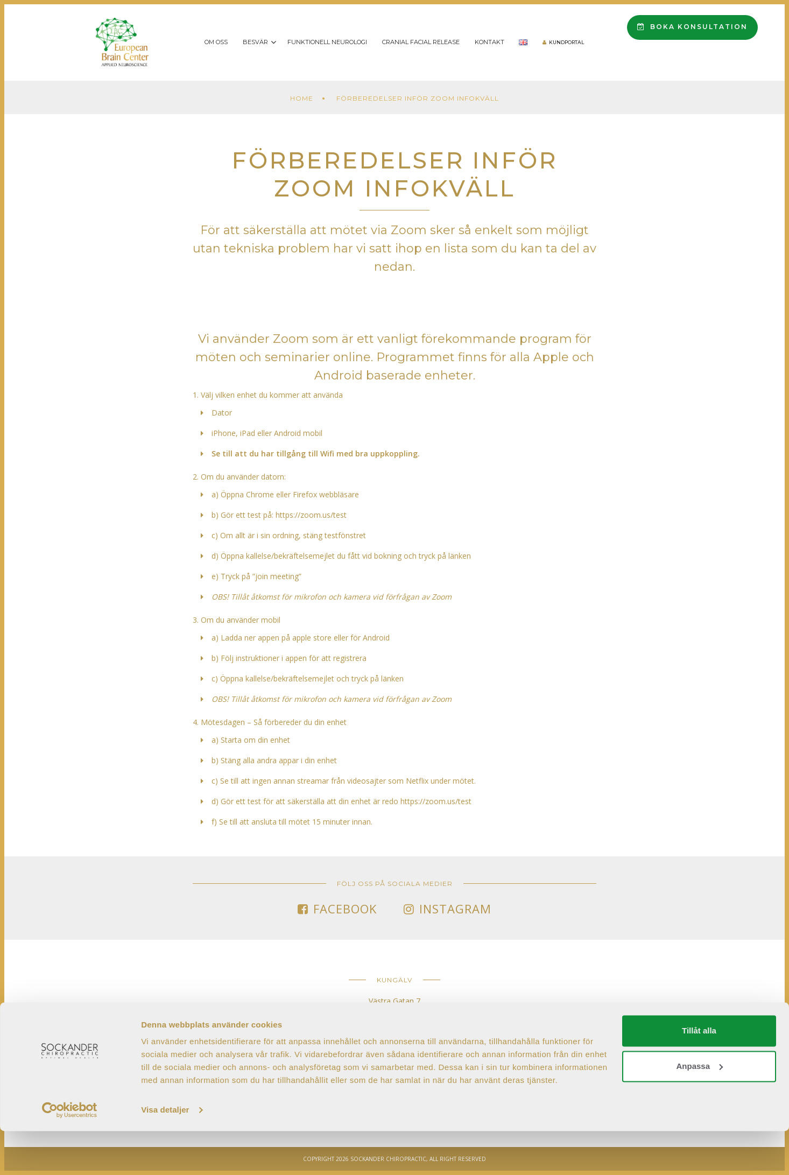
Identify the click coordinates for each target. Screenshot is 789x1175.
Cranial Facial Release (421, 42)
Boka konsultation (692, 27)
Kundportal (566, 42)
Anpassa (699, 1109)
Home (301, 98)
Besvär (255, 42)
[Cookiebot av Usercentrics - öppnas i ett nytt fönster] (70, 1154)
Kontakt (489, 42)
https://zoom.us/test (311, 515)
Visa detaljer (165, 1153)
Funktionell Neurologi (327, 42)
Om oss (216, 42)
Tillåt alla (699, 1074)
